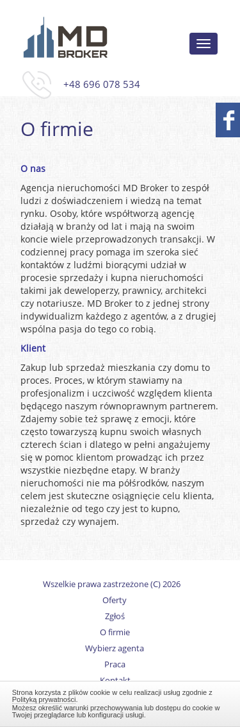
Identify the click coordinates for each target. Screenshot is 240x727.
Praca (114, 664)
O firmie (115, 632)
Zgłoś (115, 616)
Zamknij (120, 702)
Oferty (114, 600)
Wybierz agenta (114, 648)
